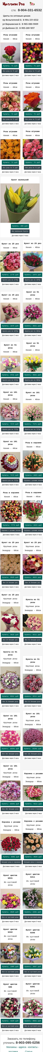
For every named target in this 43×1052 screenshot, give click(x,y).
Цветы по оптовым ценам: (15, 15)
